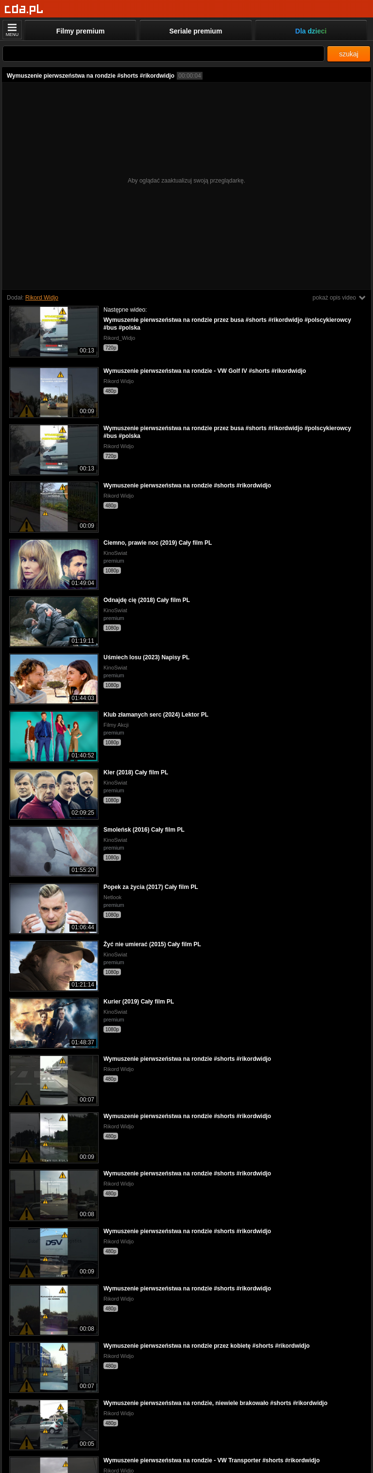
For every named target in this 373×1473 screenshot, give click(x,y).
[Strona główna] (24, 9)
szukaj (348, 54)
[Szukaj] (163, 54)
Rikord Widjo (41, 297)
